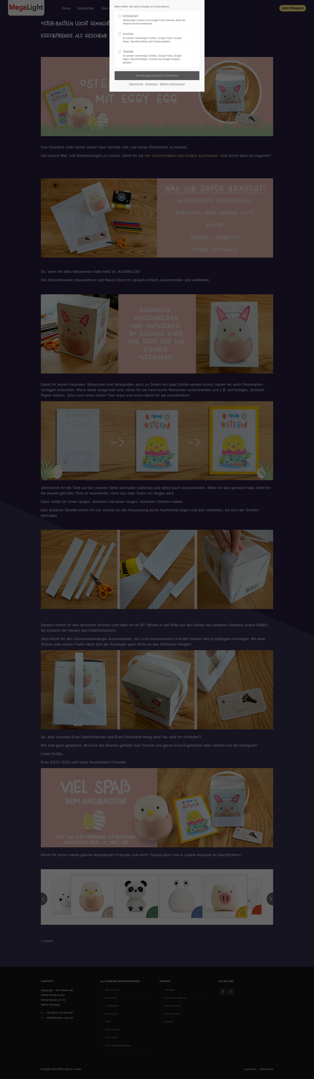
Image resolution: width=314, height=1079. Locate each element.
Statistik (155, 57)
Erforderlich (155, 19)
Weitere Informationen (172, 83)
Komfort (155, 37)
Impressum (151, 83)
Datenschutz (136, 83)
